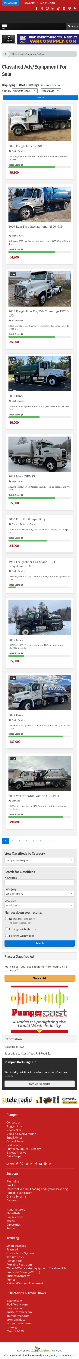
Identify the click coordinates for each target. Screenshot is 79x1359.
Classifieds (13, 1213)
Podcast (11, 1228)
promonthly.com (17, 1319)
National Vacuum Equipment (24, 1283)
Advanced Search (51, 85)
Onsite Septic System (20, 1253)
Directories (13, 1224)
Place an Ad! (39, 978)
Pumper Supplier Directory (23, 1149)
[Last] (53, 841)
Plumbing (12, 1181)
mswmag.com (15, 1308)
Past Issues (13, 1145)
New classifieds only (22, 919)
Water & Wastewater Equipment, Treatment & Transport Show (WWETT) (36, 1270)
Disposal (11, 1200)
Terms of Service (67, 1355)
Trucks (10, 1185)
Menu (4, 27)
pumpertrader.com (18, 1323)
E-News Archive (16, 1152)
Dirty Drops (13, 1156)
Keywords (11, 877)
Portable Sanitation (19, 1193)
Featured (12, 1249)
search (72, 26)
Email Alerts (14, 1137)
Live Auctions (14, 1217)
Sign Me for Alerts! (39, 1084)
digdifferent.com (17, 1304)
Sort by (6, 91)
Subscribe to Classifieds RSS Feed (28, 1053)
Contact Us (13, 1122)
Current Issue (15, 1141)
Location (10, 900)
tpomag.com (14, 1327)
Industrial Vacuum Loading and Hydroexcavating (37, 1189)
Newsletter (13, 1130)
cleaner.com (14, 1300)
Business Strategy (18, 1276)
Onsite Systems (16, 1196)
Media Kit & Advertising (21, 1134)
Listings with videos (21, 936)
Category (10, 889)
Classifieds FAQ (14, 1047)
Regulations (14, 1261)
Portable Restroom (19, 1264)
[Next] (47, 841)
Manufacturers (15, 1209)
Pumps (10, 1279)
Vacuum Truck (15, 1257)
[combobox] (40, 894)
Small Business (16, 1245)
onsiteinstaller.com (19, 1312)
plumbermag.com (18, 1316)
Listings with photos (22, 929)
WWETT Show (15, 1331)
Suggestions (14, 1126)
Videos (10, 1221)
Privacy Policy (50, 1355)
